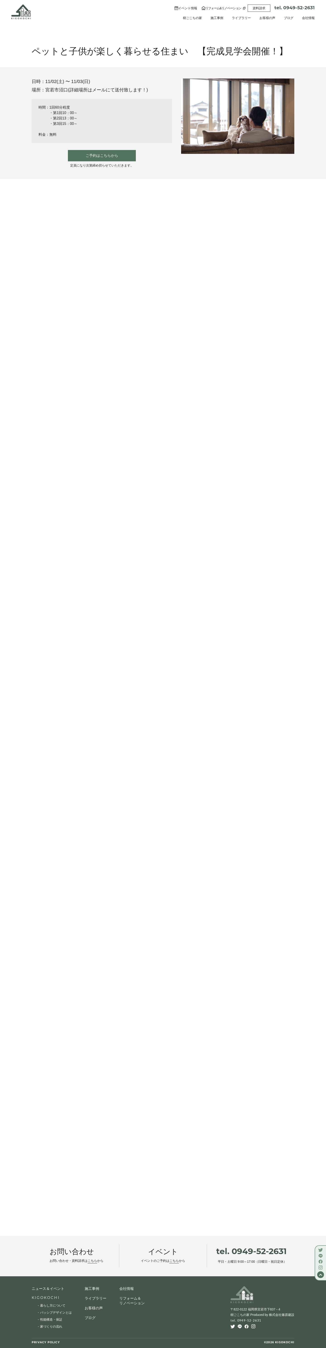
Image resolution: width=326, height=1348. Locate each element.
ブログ (288, 18)
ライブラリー (241, 18)
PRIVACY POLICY (46, 1342)
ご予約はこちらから (102, 155)
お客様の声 (267, 18)
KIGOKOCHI (46, 1298)
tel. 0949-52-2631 (294, 8)
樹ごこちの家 (192, 18)
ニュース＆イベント (48, 1289)
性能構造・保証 (51, 1319)
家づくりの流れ (51, 1326)
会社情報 (308, 18)
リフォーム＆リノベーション (132, 1300)
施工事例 (217, 18)
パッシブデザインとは (56, 1312)
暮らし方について (52, 1305)
